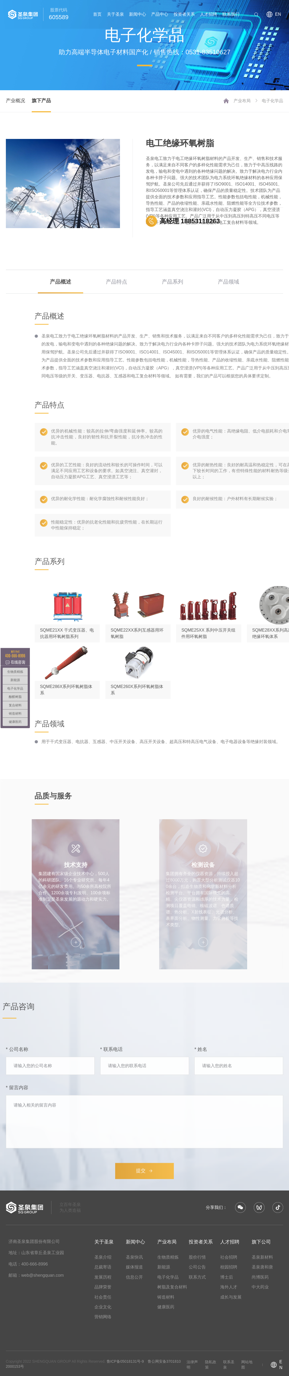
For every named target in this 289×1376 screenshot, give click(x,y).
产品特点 (116, 300)
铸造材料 (165, 1297)
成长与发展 (231, 1297)
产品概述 (60, 300)
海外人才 (228, 1287)
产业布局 (246, 100)
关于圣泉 (115, 14)
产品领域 (228, 300)
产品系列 (172, 300)
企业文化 (102, 1307)
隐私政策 (210, 1364)
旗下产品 (41, 100)
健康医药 (165, 1307)
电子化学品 (272, 100)
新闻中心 (137, 14)
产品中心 (159, 14)
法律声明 (192, 1364)
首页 (97, 14)
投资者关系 (184, 14)
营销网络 (102, 1317)
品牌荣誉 (102, 1287)
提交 (144, 1273)
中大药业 (260, 1287)
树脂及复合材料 (172, 1287)
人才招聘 (208, 14)
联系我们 (230, 14)
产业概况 (15, 100)
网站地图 (246, 1364)
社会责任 (102, 1297)
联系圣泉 (228, 1364)
